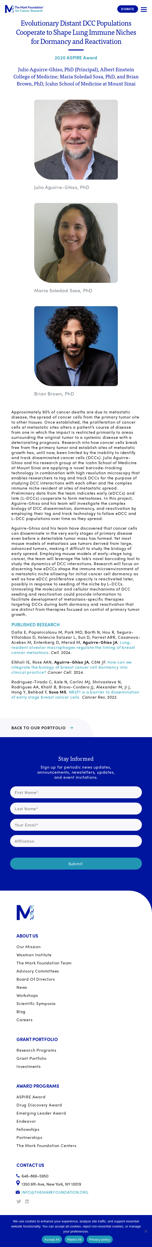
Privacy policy (99, 1239)
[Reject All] (145, 1231)
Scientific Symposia (36, 1003)
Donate (127, 9)
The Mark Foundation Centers (46, 1145)
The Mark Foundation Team (44, 963)
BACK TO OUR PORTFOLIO (38, 728)
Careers (24, 1020)
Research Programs (36, 1050)
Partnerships (29, 1137)
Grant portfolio (31, 1058)
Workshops (27, 995)
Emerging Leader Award (41, 1113)
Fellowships (28, 1129)
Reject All (74, 1239)
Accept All (52, 1239)
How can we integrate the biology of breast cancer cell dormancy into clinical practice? (71, 667)
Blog (21, 1011)
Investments (28, 1066)
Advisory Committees (37, 971)
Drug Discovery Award (39, 1105)
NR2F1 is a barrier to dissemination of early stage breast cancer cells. (75, 694)
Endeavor (26, 1121)
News (21, 987)
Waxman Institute (34, 955)
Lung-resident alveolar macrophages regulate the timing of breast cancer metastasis (73, 647)
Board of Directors (35, 979)
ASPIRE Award (31, 1097)
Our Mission (28, 946)
